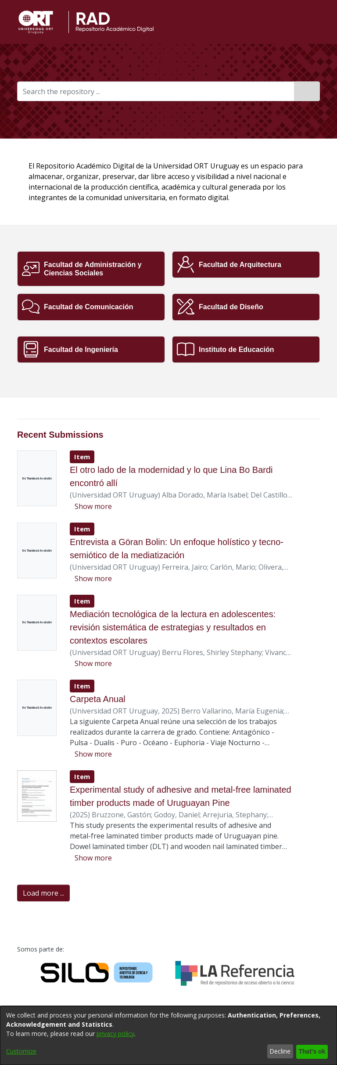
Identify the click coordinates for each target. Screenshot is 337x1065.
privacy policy (115, 1034)
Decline (277, 1051)
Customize (21, 1051)
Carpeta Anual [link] (98, 699)
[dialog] (168, 1035)
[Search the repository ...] (155, 91)
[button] (302, 22)
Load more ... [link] (43, 893)
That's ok (310, 1051)
